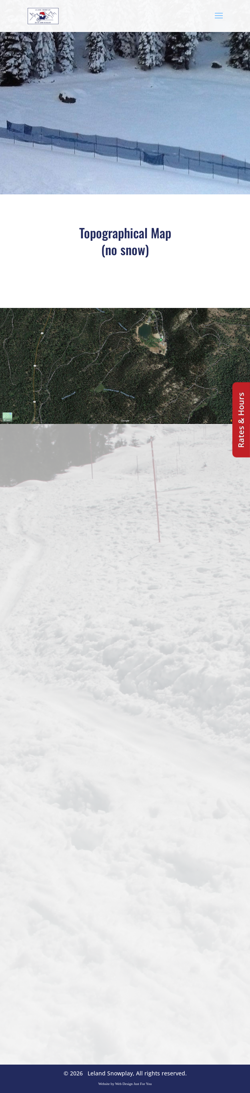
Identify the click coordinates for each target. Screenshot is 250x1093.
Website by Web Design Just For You (125, 1084)
